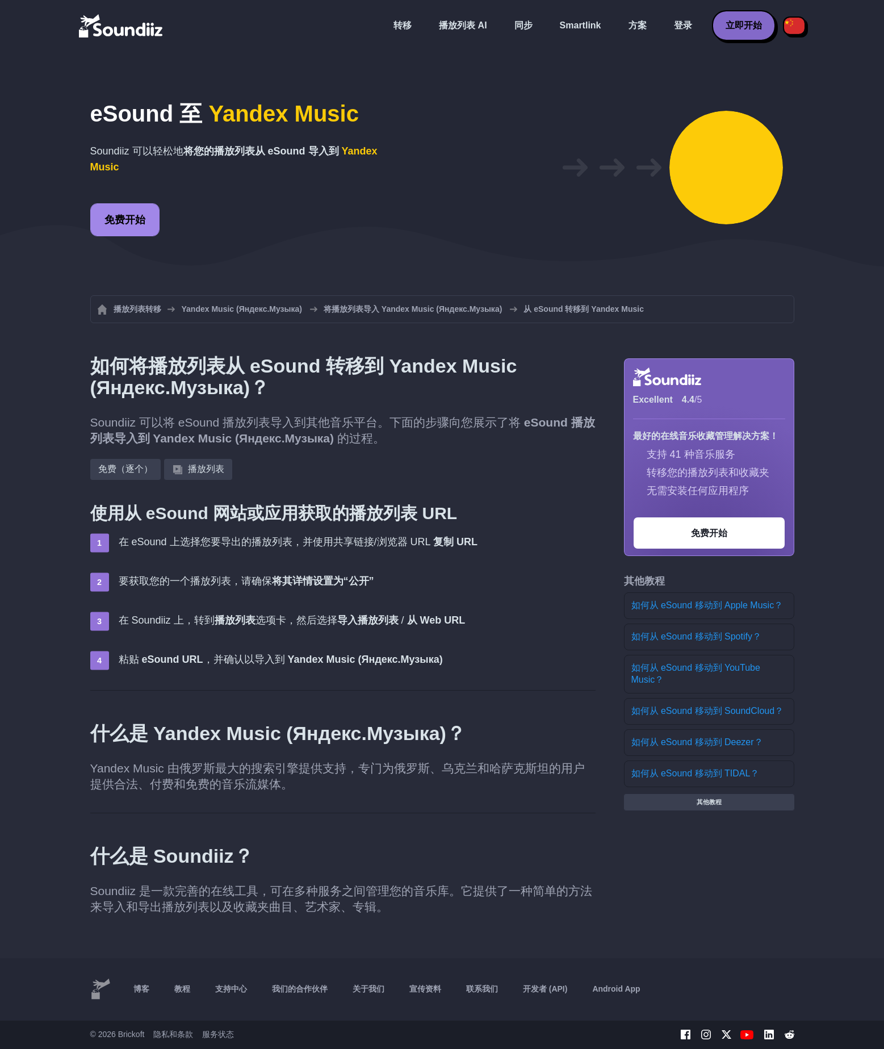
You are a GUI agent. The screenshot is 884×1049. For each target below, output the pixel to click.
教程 (182, 988)
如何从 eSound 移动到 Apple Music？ (707, 605)
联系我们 (482, 988)
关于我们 (368, 988)
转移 (402, 25)
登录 (683, 25)
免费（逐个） (125, 469)
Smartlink (580, 25)
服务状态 (218, 1034)
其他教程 (709, 802)
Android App (616, 988)
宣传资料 (425, 988)
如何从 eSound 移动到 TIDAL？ (695, 773)
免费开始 (124, 219)
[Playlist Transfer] (121, 25)
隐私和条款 (173, 1034)
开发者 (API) (545, 988)
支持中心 (231, 988)
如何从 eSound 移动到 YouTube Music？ (695, 673)
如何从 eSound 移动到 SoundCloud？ (707, 711)
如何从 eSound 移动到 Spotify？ (696, 636)
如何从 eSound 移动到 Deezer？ (697, 742)
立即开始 (744, 25)
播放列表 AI (463, 25)
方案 (638, 25)
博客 (141, 988)
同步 (523, 25)
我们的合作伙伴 (300, 988)
